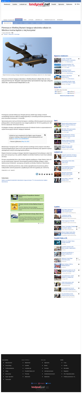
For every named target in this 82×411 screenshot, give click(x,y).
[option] (11, 363)
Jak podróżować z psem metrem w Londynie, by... (68, 276)
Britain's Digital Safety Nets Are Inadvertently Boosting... (69, 233)
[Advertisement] (27, 102)
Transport (6, 34)
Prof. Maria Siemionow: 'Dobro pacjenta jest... (67, 210)
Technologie (16, 34)
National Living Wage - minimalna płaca (67, 259)
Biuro (61, 360)
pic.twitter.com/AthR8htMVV (21, 138)
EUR (68, 91)
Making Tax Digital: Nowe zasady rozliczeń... (68, 241)
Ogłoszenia (5, 360)
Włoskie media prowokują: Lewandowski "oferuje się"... (68, 141)
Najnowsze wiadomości (61, 56)
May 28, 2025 (25, 141)
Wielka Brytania (69, 61)
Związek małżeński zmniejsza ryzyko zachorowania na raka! (69, 155)
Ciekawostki (11, 34)
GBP (56, 91)
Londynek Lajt (58, 152)
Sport (55, 120)
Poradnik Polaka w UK (60, 238)
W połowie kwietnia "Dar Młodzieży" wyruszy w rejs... (68, 65)
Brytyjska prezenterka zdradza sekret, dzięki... (67, 173)
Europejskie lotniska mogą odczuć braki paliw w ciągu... (69, 82)
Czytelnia (57, 207)
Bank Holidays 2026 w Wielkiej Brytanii (67, 265)
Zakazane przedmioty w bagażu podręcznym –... (68, 253)
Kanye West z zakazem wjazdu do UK (67, 179)
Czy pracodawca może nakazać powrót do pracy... (68, 294)
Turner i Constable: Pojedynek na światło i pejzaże (69, 227)
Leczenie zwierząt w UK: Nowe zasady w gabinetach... (69, 247)
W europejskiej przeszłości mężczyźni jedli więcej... (68, 167)
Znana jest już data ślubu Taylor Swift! (68, 161)
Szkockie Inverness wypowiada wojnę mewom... (69, 70)
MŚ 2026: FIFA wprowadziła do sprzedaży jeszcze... (69, 129)
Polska (67, 67)
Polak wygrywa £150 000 (68, 221)
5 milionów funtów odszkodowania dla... (67, 216)
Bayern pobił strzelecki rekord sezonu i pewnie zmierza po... (69, 124)
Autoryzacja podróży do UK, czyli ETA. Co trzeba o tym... (68, 270)
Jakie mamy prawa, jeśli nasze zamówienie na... (68, 283)
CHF (68, 93)
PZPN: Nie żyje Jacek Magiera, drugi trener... (67, 146)
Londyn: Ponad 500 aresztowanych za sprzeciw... (69, 59)
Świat (69, 84)
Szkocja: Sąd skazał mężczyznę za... (67, 76)
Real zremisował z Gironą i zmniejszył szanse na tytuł (68, 135)
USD (56, 93)
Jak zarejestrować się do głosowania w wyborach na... (69, 289)
